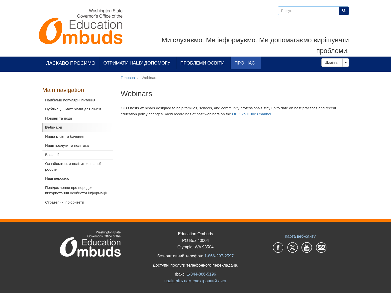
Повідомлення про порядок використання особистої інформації (76, 190)
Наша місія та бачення (64, 136)
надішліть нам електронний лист (195, 281)
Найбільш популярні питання (70, 100)
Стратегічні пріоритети (64, 202)
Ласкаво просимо (71, 63)
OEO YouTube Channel (251, 114)
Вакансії (52, 154)
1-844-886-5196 (201, 274)
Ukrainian (332, 63)
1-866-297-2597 (219, 256)
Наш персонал (58, 178)
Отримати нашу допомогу (136, 63)
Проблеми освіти (202, 63)
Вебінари (53, 127)
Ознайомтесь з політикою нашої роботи (73, 166)
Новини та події (58, 118)
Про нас (244, 63)
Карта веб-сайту (300, 236)
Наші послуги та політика (67, 145)
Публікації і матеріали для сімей (73, 109)
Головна (128, 77)
